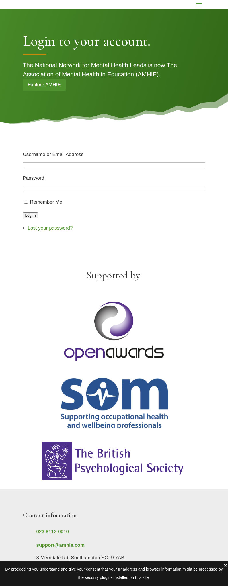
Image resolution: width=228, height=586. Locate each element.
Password (33, 178)
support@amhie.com (60, 545)
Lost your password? (50, 228)
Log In (30, 215)
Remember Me (46, 202)
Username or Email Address (53, 154)
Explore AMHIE (44, 84)
